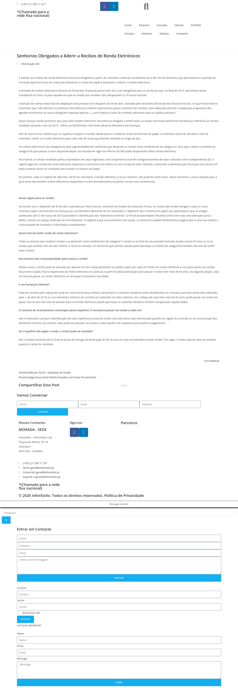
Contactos (182, 33)
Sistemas (147, 33)
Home (128, 25)
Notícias (164, 33)
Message (22, 658)
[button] (121, 385)
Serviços (129, 33)
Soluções (162, 25)
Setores (179, 25)
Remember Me (28, 613)
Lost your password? (29, 625)
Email (20, 646)
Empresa (144, 25)
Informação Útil (30, 64)
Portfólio (196, 25)
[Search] (6, 520)
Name (20, 633)
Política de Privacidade (124, 495)
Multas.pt (214, 361)
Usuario (21, 588)
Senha (20, 600)
